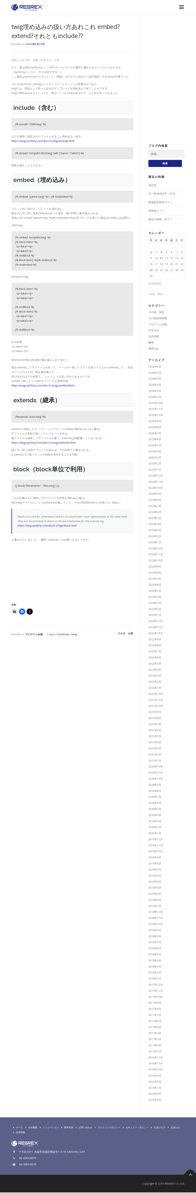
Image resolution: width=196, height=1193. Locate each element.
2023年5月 (154, 591)
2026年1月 (154, 397)
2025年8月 (154, 427)
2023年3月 (154, 603)
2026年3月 (154, 385)
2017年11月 (155, 991)
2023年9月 (154, 567)
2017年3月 (154, 1039)
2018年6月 (154, 949)
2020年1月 (154, 833)
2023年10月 (155, 561)
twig (74, 634)
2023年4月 (154, 597)
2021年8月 (154, 718)
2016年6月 (154, 1094)
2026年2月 (154, 391)
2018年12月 (155, 912)
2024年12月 (155, 476)
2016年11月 (155, 1064)
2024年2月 (154, 536)
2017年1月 (154, 1051)
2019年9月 (154, 858)
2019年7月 (154, 870)
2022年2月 (154, 682)
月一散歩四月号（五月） (163, 194)
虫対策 (152, 185)
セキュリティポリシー (135, 1127)
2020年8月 (154, 791)
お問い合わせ (83, 1127)
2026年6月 (154, 367)
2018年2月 (154, 973)
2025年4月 (154, 452)
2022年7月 (154, 652)
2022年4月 (154, 670)
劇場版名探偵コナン (160, 202)
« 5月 (151, 294)
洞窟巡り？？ (156, 211)
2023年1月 (154, 615)
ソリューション (48, 1127)
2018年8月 (154, 936)
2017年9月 (154, 1003)
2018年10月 (155, 924)
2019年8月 (154, 864)
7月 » (160, 294)
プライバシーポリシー (106, 1127)
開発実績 (66, 1127)
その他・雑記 (156, 312)
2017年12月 (155, 985)
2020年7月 (154, 797)
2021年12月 (155, 694)
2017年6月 (154, 1021)
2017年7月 (154, 1015)
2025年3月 (154, 458)
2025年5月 (154, 445)
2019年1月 (154, 906)
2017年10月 (155, 997)
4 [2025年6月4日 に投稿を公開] (161, 252)
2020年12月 (155, 767)
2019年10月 (155, 852)
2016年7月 (154, 1088)
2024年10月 (155, 488)
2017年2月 (154, 1045)
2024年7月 (154, 506)
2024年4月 (154, 524)
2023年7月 (154, 579)
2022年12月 (155, 621)
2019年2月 (154, 900)
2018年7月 (154, 942)
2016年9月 (154, 1076)
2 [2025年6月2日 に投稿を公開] (151, 252)
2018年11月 (155, 918)
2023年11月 (155, 555)
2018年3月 (154, 967)
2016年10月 (155, 1070)
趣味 (151, 343)
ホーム (17, 1127)
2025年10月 (155, 415)
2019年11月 (155, 845)
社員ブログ (157, 1127)
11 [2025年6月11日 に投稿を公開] (161, 258)
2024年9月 (154, 494)
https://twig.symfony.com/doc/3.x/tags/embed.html (42, 385)
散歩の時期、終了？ (160, 219)
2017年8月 (154, 1009)
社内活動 (153, 337)
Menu (181, 7)
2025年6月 (154, 440)
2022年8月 (154, 646)
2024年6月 (154, 512)
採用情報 (18, 1132)
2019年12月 (155, 839)
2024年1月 (154, 542)
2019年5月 (154, 882)
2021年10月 (155, 706)
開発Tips (153, 349)
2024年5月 (154, 518)
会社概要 (30, 1127)
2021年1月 (154, 761)
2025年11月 (155, 409)
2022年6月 (154, 658)
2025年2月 (154, 464)
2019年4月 (154, 888)
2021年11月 (155, 700)
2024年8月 (154, 500)
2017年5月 (154, 1027)
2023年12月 (155, 549)
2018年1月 (154, 979)
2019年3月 (154, 894)
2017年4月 (154, 1033)
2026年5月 (154, 373)
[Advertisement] (43, 571)
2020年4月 (154, 815)
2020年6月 (154, 803)
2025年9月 (154, 421)
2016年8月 (154, 1082)
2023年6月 (154, 585)
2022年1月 (154, 688)
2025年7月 (154, 433)
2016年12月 (155, 1058)
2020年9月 (154, 785)
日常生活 (153, 331)
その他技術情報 (157, 318)
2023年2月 (154, 609)
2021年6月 (154, 730)
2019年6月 (154, 876)
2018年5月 (154, 954)
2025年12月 (155, 403)
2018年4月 (154, 961)
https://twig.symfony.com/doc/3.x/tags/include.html (42, 141)
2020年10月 (155, 779)
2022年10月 (155, 633)
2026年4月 (154, 379)
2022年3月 (154, 676)
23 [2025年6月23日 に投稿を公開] (151, 270)
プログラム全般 (34, 634)
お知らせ (173, 1127)
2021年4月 (154, 742)
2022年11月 (155, 627)
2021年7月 (154, 724)
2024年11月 (155, 482)
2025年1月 (154, 470)
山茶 (130, 633)
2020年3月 (154, 821)
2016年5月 (154, 1100)
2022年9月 (154, 639)
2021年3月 (154, 748)
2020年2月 (154, 827)
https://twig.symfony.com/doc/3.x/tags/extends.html (43, 442)
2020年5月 (154, 809)
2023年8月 (154, 573)
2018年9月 (154, 930)
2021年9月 (154, 712)
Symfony (64, 634)
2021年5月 (154, 736)
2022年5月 (154, 664)
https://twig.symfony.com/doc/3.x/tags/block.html (47, 525)
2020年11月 (155, 773)
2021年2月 (154, 755)
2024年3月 (154, 530)
